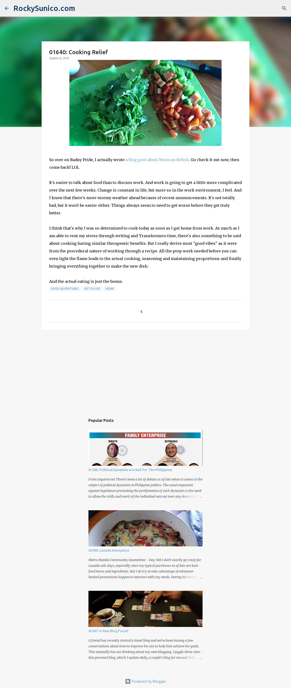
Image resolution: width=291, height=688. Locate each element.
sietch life (92, 288)
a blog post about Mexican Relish (157, 159)
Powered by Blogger (145, 681)
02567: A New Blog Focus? (108, 631)
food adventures (65, 288)
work (110, 288)
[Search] (284, 8)
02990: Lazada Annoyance (108, 550)
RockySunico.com (44, 8)
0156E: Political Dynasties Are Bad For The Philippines (130, 470)
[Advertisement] (145, 370)
